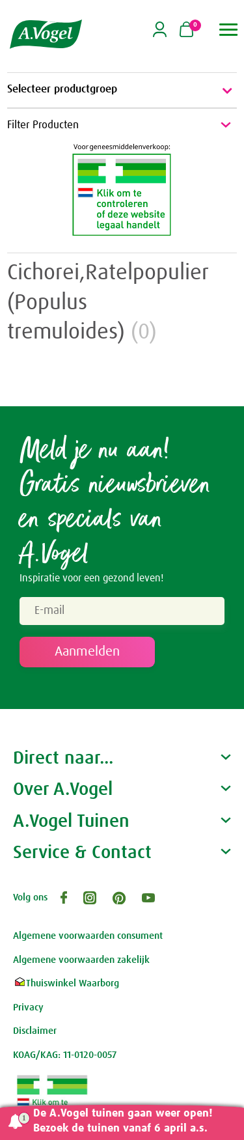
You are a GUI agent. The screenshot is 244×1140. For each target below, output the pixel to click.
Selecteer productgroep (122, 90)
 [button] (228, 29)
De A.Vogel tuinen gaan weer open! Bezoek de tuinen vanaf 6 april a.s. (123, 1121)
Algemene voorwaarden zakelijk (81, 960)
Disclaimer (35, 1031)
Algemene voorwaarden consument (88, 936)
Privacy (28, 1007)
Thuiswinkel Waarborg (66, 983)
